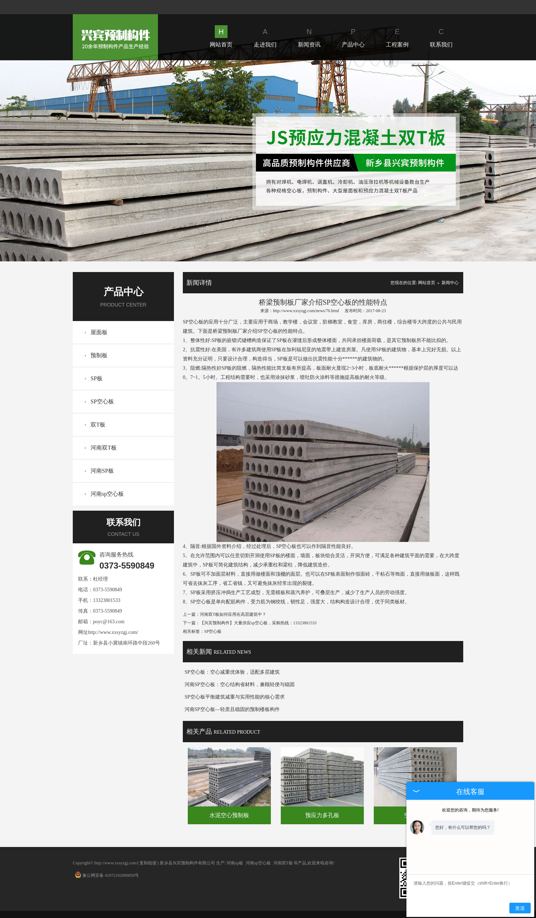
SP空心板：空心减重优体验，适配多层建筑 (232, 672)
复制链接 (148, 862)
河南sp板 (234, 862)
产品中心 (353, 36)
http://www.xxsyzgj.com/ (113, 632)
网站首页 (221, 36)
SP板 (97, 378)
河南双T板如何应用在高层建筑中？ (233, 614)
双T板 (98, 425)
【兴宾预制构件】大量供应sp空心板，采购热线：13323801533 (258, 622)
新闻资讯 (309, 36)
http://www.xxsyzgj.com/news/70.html (306, 310)
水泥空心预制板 (229, 815)
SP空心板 (102, 401)
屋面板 (99, 332)
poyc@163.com (109, 621)
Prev (173, 160)
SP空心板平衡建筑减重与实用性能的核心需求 (235, 697)
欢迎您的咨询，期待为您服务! (470, 810)
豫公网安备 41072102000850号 (107, 875)
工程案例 (397, 36)
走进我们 (265, 36)
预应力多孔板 (322, 815)
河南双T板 (104, 448)
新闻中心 (450, 282)
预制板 (99, 355)
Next (362, 160)
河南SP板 (102, 471)
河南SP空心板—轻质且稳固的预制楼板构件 (232, 709)
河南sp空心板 (107, 494)
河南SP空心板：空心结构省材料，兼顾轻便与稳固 (240, 684)
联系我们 (441, 36)
